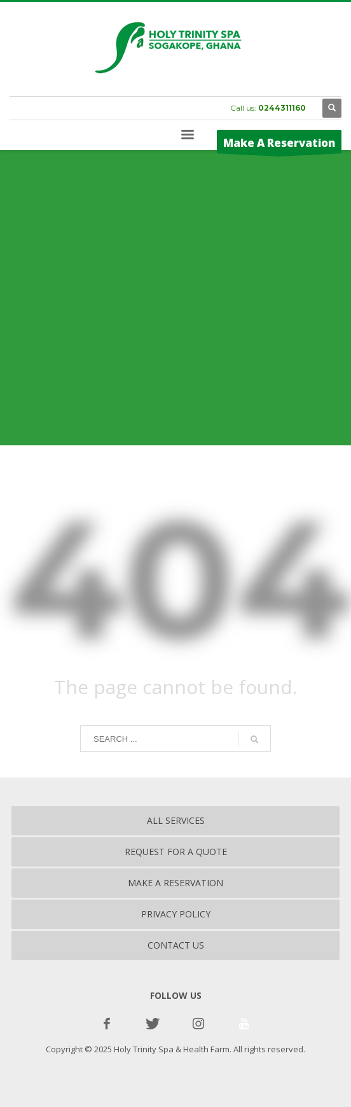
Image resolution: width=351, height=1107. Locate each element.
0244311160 (282, 108)
